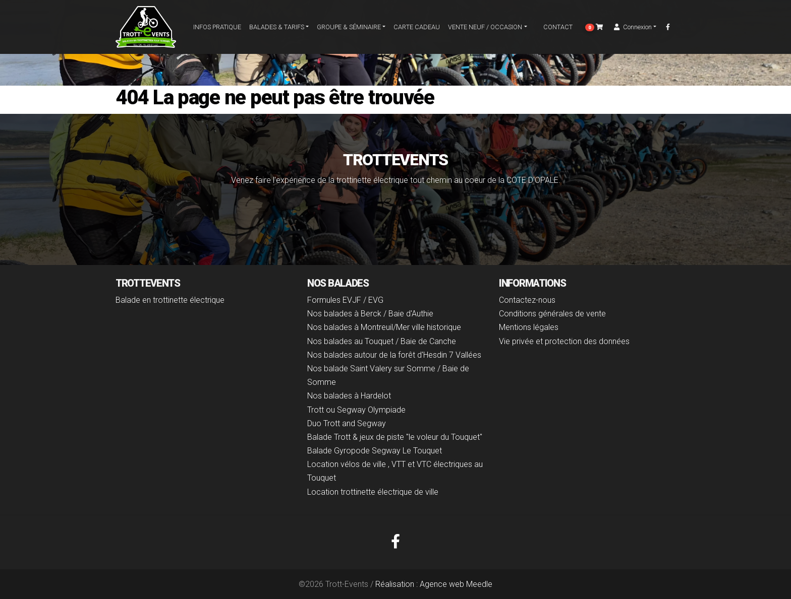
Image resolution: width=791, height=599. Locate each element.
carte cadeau (416, 29)
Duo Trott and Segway (346, 423)
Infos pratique (217, 29)
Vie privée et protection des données (564, 341)
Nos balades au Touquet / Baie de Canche (381, 341)
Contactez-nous (527, 300)
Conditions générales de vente (552, 313)
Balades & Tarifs (276, 29)
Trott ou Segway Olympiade (356, 410)
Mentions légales (528, 327)
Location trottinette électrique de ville (372, 492)
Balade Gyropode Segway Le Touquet (374, 450)
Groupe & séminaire (349, 29)
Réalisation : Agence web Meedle (433, 584)
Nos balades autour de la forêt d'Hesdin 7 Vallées (394, 355)
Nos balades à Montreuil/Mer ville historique (384, 327)
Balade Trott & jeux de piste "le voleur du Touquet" (394, 437)
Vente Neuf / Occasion (485, 29)
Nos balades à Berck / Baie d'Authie (370, 313)
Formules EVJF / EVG (345, 300)
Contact (554, 29)
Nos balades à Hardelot (349, 396)
